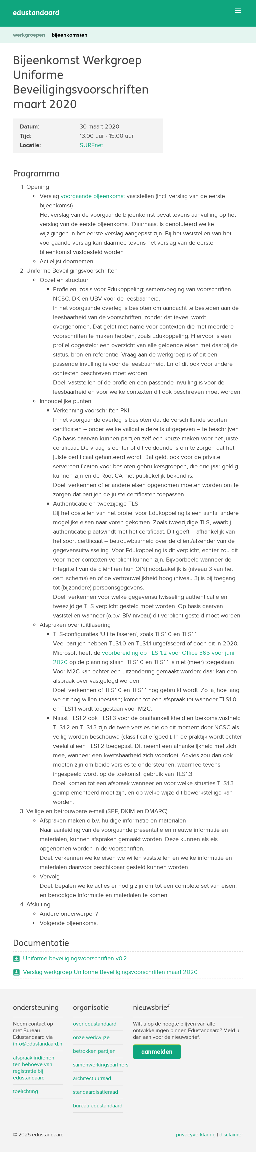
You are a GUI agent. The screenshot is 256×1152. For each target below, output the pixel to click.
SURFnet (91, 145)
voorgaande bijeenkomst (93, 196)
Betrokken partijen (94, 1051)
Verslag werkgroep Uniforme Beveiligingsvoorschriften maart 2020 (110, 972)
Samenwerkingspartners (98, 1064)
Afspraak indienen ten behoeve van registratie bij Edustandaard (33, 1067)
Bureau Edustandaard (97, 1105)
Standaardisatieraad (95, 1092)
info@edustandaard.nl (38, 1043)
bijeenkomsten (69, 35)
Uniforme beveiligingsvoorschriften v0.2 (75, 958)
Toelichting (25, 1091)
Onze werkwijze (91, 1037)
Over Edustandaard (94, 1024)
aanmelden (157, 1051)
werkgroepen (29, 35)
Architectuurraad (92, 1078)
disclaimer (231, 1134)
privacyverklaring (196, 1134)
